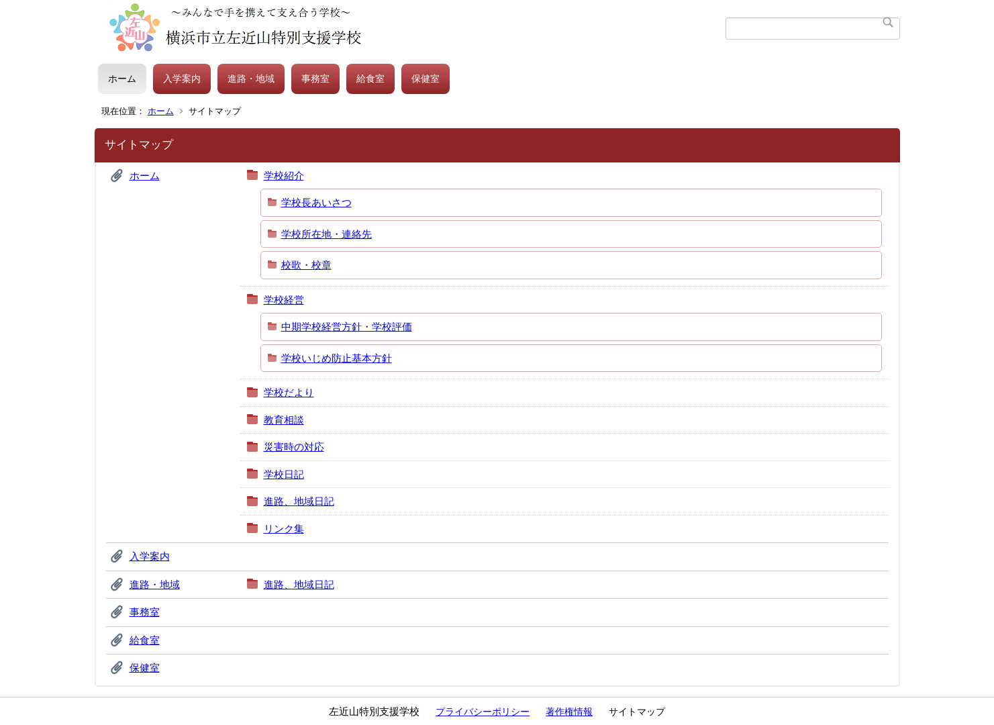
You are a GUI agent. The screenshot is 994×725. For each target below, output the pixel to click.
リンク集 (284, 528)
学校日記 (284, 474)
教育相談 (284, 420)
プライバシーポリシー (483, 711)
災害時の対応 (294, 446)
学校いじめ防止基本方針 (336, 358)
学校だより (289, 392)
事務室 (315, 78)
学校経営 (284, 299)
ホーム (122, 78)
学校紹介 (284, 175)
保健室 (425, 78)
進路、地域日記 (299, 501)
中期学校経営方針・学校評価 (346, 326)
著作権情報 (569, 711)
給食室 (370, 78)
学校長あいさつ (316, 202)
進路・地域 (251, 78)
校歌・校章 (306, 265)
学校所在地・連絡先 (326, 234)
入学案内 (182, 78)
